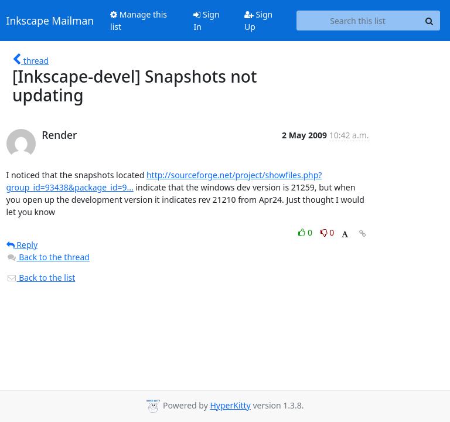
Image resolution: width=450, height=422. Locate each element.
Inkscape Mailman (50, 20)
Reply (22, 244)
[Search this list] (358, 20)
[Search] (429, 20)
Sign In (206, 20)
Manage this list (138, 20)
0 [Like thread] (306, 232)
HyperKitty (230, 405)
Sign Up (258, 20)
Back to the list (41, 277)
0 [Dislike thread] (328, 232)
